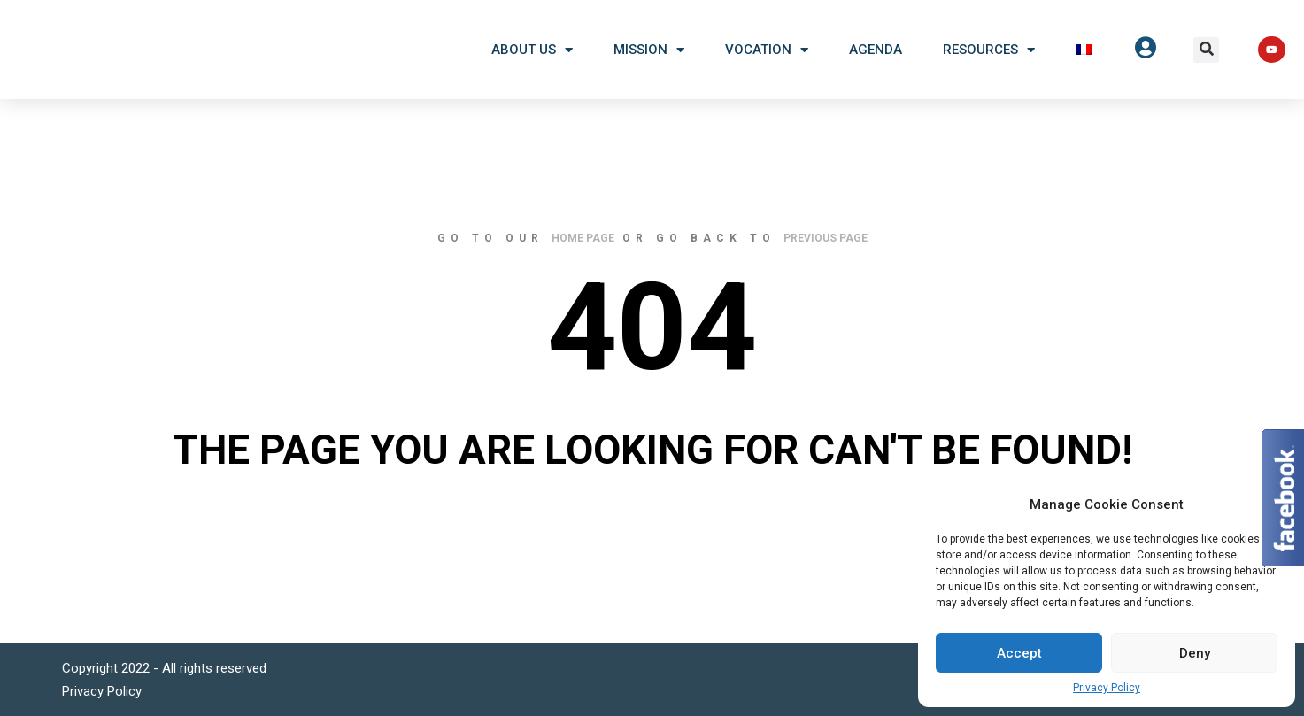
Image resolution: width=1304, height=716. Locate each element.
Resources (989, 50)
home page (583, 238)
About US (532, 50)
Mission (648, 50)
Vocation (766, 50)
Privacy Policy (1106, 687)
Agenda (875, 50)
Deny (1194, 653)
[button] (1206, 50)
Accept (1019, 653)
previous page (825, 238)
